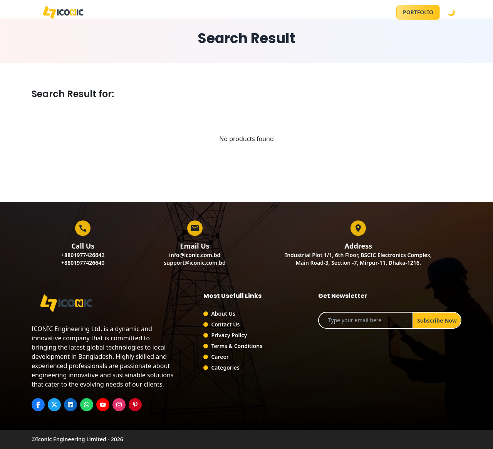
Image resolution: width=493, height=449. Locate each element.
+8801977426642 (82, 255)
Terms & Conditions (236, 346)
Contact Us (225, 324)
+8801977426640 (82, 262)
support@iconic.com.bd (194, 262)
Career (219, 356)
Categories (225, 367)
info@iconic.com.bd (194, 255)
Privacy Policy (229, 335)
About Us (223, 313)
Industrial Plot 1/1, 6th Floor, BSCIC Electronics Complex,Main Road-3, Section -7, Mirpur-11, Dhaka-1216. (358, 258)
